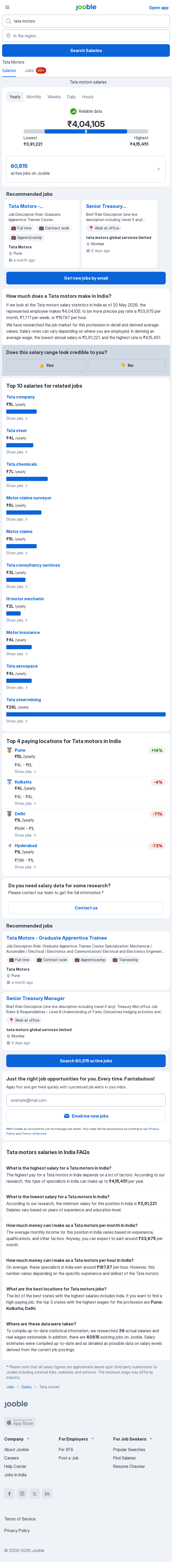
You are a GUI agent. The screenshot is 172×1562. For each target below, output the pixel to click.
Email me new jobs (86, 1116)
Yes (46, 365)
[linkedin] (47, 1493)
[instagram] (22, 1493)
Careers (11, 1458)
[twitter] (34, 1493)
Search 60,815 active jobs (86, 1060)
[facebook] (9, 1493)
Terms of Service (34, 1133)
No (126, 365)
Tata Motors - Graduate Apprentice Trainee (33, 206)
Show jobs (17, 418)
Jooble (38, 1550)
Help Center (15, 1466)
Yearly (14, 96)
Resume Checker (129, 1466)
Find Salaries (124, 1458)
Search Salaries (86, 50)
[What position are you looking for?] (86, 21)
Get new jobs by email (86, 278)
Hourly (88, 96)
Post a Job (69, 1458)
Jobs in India (15, 1474)
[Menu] (7, 7)
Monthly (34, 96)
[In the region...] (86, 35)
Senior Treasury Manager (104, 206)
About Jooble (16, 1449)
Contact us (86, 907)
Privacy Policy (17, 1530)
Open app (159, 7)
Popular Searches (129, 1449)
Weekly (54, 96)
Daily (71, 96)
